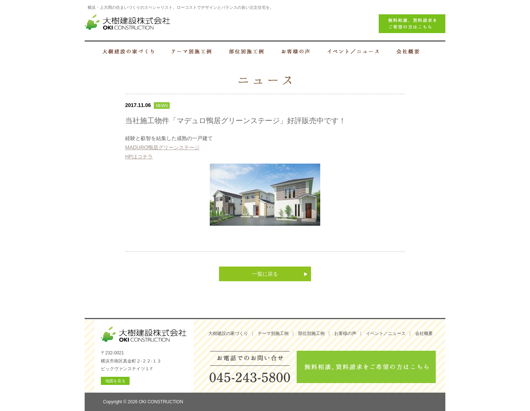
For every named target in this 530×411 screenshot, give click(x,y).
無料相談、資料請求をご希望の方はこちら (366, 367)
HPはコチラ (139, 157)
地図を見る (115, 381)
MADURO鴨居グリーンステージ (162, 147)
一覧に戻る (265, 274)
